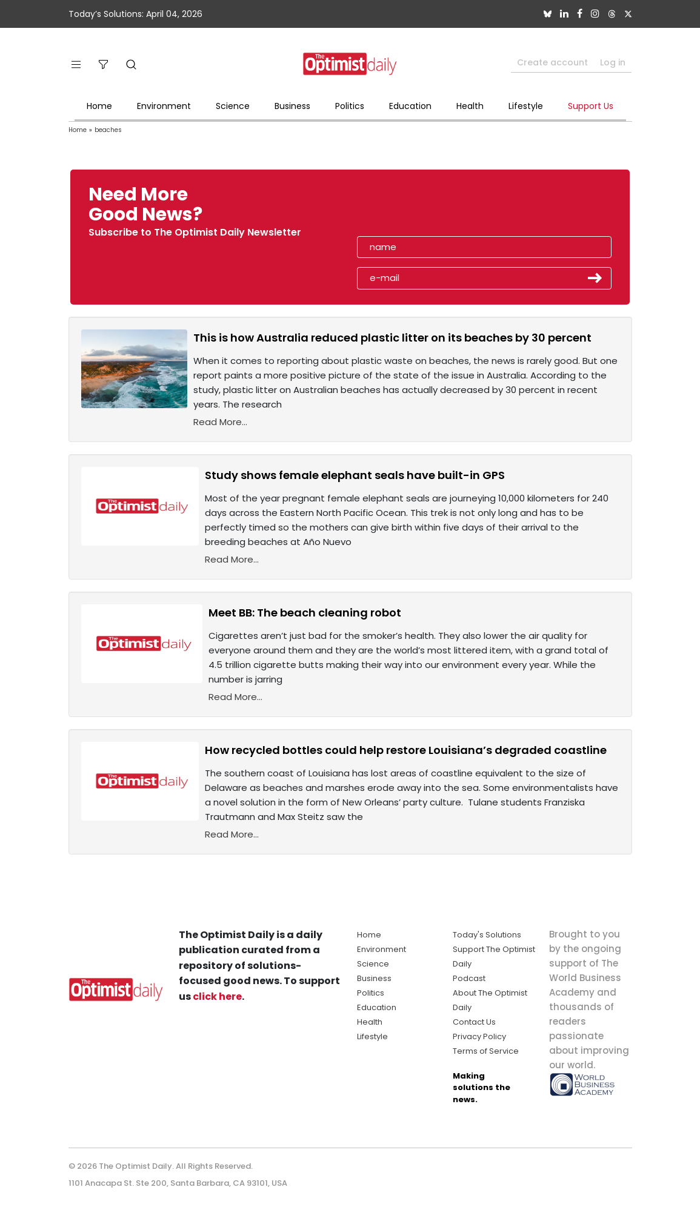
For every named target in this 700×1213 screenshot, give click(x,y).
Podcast (469, 978)
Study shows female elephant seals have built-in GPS (355, 475)
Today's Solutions (487, 934)
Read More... (220, 421)
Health (470, 106)
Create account (552, 62)
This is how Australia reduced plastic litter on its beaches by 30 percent (392, 337)
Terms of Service (486, 1051)
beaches (108, 129)
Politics (349, 106)
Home (99, 106)
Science (233, 106)
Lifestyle (525, 106)
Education (410, 106)
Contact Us (474, 1022)
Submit (595, 278)
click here (217, 996)
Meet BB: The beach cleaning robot (304, 612)
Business (292, 106)
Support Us (590, 106)
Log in (612, 62)
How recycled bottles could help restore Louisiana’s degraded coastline (406, 750)
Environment (164, 106)
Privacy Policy (479, 1036)
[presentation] (427, 208)
